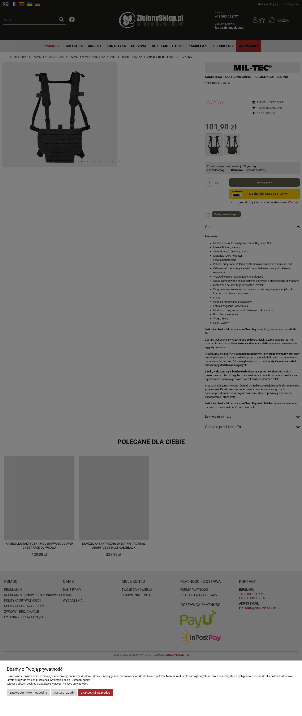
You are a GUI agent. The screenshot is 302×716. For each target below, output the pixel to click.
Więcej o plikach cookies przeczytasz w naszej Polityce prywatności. (47, 683)
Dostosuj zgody (63, 692)
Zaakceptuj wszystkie (95, 692)
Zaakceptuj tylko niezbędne (28, 692)
